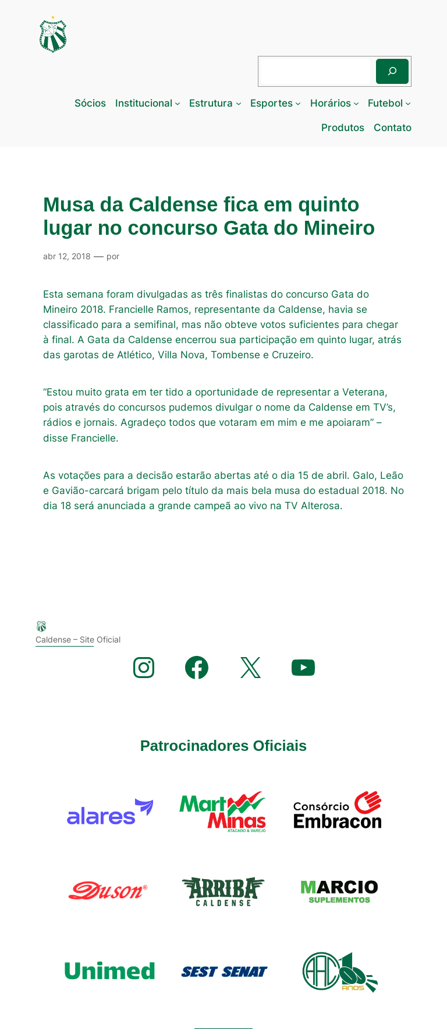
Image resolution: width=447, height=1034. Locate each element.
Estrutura (211, 103)
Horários (330, 103)
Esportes (271, 103)
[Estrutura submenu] (239, 103)
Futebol (385, 103)
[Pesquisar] (392, 71)
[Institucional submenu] (177, 103)
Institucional (143, 103)
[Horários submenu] (356, 103)
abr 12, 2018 (67, 256)
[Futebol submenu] (408, 103)
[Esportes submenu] (298, 103)
